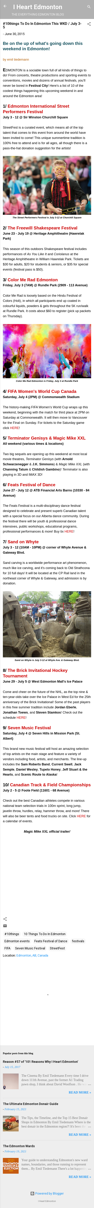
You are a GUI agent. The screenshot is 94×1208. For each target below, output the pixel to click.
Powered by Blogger (47, 1193)
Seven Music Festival (30, 948)
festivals (78, 941)
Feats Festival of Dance (50, 941)
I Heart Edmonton (37, 7)
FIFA (7, 948)
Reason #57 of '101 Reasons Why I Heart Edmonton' (40, 1062)
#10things (11, 934)
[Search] (89, 7)
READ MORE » (80, 1092)
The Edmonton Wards (19, 1146)
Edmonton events (17, 941)
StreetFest (57, 948)
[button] (89, 24)
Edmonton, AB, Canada (32, 955)
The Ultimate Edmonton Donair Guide (30, 1104)
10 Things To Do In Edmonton (45, 934)
